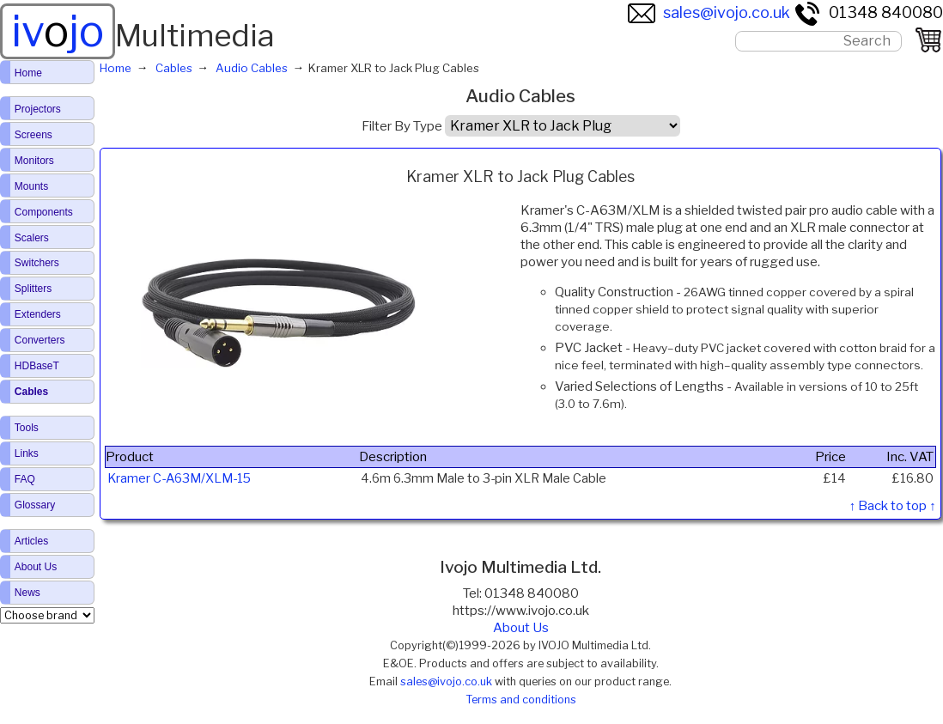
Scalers (32, 238)
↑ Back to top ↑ (892, 506)
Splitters (33, 289)
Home (28, 73)
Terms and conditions (520, 699)
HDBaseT (37, 366)
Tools (27, 428)
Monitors (34, 161)
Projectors (38, 109)
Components (44, 212)
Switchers (37, 263)
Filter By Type (402, 126)
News (27, 593)
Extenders (38, 314)
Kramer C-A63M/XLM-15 (179, 478)
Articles (31, 541)
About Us (521, 628)
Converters (40, 340)
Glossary (35, 505)
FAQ (25, 479)
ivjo (57, 31)
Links (27, 453)
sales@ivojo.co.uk (709, 12)
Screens (33, 135)
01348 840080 (868, 12)
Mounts (31, 186)
